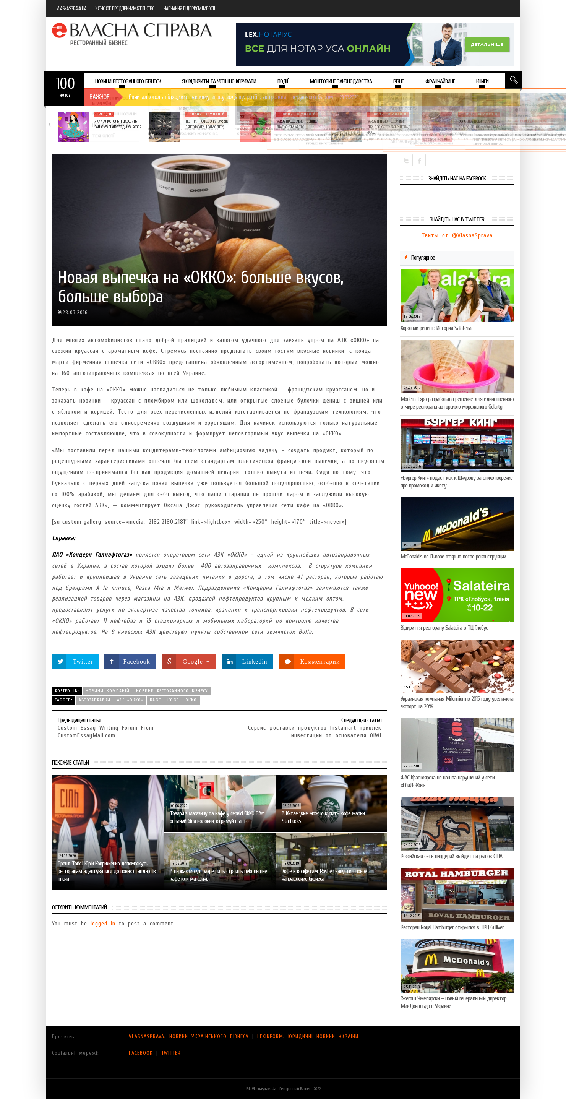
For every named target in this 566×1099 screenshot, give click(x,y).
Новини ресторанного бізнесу (172, 690)
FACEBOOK (141, 1053)
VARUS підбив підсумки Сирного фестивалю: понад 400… (388, 127)
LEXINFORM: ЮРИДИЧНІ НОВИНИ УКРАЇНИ (307, 1036)
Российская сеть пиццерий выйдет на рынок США (451, 856)
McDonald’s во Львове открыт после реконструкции (453, 556)
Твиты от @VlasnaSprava (457, 235)
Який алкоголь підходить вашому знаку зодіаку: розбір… (118, 124)
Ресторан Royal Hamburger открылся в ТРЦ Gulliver (452, 927)
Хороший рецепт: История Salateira (436, 328)
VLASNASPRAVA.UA (71, 8)
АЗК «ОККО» (130, 700)
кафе (155, 700)
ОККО (191, 700)
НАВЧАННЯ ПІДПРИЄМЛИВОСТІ (189, 8)
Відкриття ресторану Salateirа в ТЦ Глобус (444, 627)
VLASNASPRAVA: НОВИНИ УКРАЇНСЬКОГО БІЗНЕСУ (189, 1036)
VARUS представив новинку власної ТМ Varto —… (296, 124)
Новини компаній (206, 114)
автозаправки (94, 700)
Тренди (104, 114)
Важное (99, 97)
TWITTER (171, 1053)
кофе (173, 700)
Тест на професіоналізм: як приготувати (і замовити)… (206, 124)
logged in (103, 923)
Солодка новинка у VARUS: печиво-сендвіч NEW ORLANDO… (482, 124)
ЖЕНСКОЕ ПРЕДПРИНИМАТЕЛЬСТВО (125, 8)
